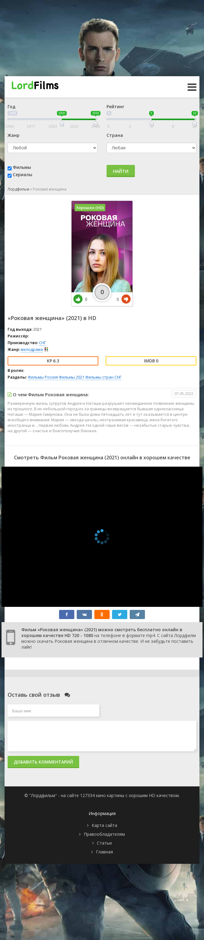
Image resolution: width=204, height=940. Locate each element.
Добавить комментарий (43, 762)
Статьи (104, 843)
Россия (51, 377)
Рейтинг (115, 106)
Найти (120, 171)
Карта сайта (104, 825)
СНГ (42, 342)
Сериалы (22, 174)
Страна (115, 135)
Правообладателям (104, 834)
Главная (104, 852)
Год (12, 106)
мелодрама (32, 349)
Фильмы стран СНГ (103, 377)
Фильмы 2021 (71, 377)
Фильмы (22, 167)
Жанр (13, 135)
